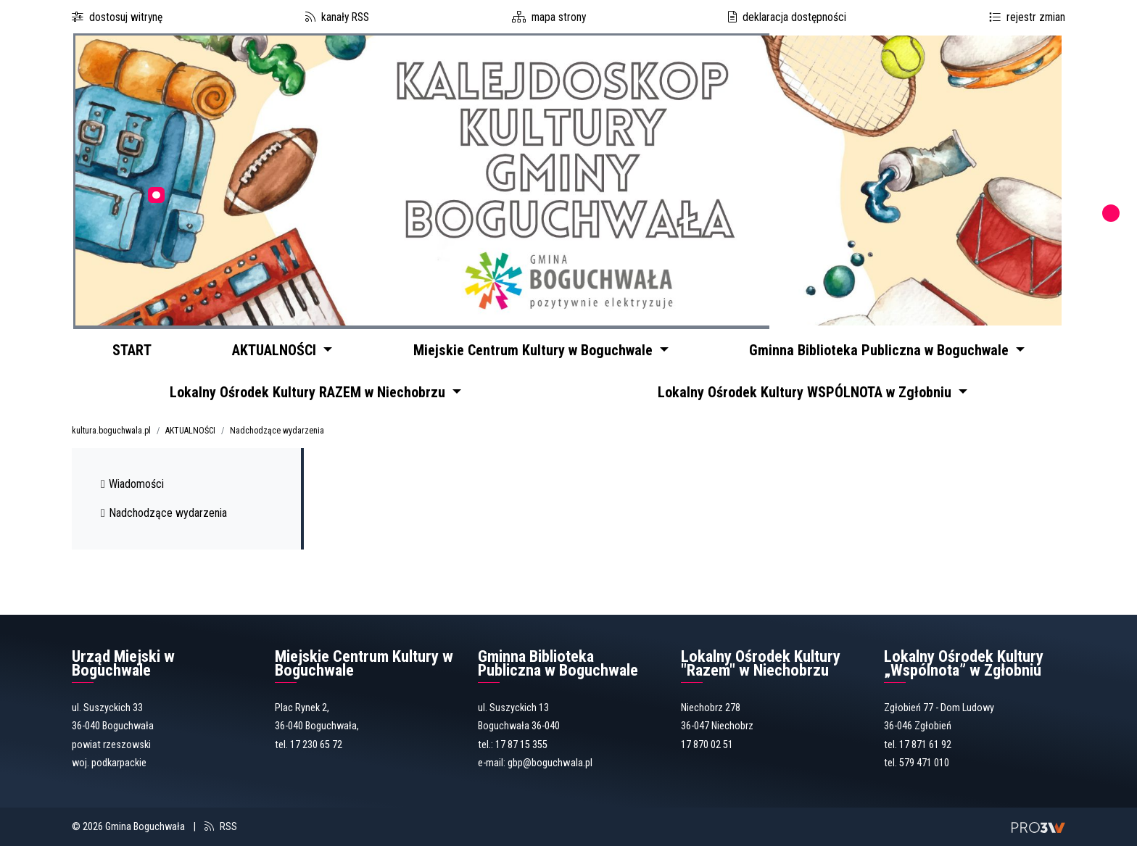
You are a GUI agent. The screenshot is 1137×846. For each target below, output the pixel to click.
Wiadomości (132, 488)
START (135, 349)
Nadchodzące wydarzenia (277, 435)
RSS (228, 831)
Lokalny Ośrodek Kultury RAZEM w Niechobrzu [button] (310, 394)
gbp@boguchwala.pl (550, 768)
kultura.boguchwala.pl (111, 435)
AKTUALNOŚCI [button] (284, 349)
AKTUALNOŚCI (190, 435)
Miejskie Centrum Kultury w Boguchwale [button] (543, 349)
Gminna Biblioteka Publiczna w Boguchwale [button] (884, 349)
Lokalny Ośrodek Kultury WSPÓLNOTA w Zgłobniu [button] (807, 394)
